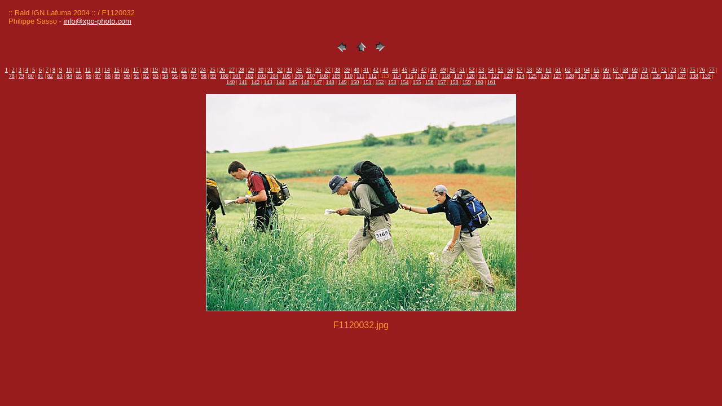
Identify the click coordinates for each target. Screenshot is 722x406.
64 (586, 70)
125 (533, 76)
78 (12, 76)
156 (429, 82)
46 (414, 70)
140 (230, 82)
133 (632, 76)
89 (117, 76)
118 (446, 76)
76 (702, 70)
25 (212, 70)
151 (367, 82)
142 (255, 82)
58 (529, 70)
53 (481, 70)
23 (193, 70)
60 (548, 70)
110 (348, 76)
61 (558, 70)
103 (261, 76)
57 (519, 70)
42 (375, 70)
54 (491, 70)
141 (243, 82)
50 (452, 70)
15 (117, 70)
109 (336, 76)
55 (500, 70)
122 (495, 76)
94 (165, 76)
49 (443, 70)
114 (397, 76)
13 (97, 70)
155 (417, 82)
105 (286, 76)
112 (372, 76)
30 (260, 70)
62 (567, 70)
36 (318, 70)
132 (619, 76)
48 (433, 70)
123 (507, 76)
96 (184, 76)
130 (595, 76)
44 (395, 70)
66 (606, 70)
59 (539, 70)
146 (305, 82)
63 (577, 70)
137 (681, 76)
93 (156, 76)
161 (491, 82)
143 (267, 82)
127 (557, 76)
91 (136, 76)
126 (545, 76)
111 (360, 76)
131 (607, 76)
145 (292, 82)
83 (60, 76)
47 (423, 70)
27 (232, 70)
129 (582, 76)
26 (222, 70)
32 (280, 70)
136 (669, 76)
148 (329, 82)
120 (470, 76)
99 (213, 76)
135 (657, 76)
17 (136, 70)
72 (664, 70)
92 (146, 76)
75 (692, 70)
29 (251, 70)
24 (203, 70)
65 (596, 70)
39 (347, 70)
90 (127, 76)
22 (184, 70)
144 (280, 82)
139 (706, 76)
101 (236, 76)
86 (88, 76)
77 (712, 70)
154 (404, 82)
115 (409, 76)
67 (616, 70)
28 (241, 70)
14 (107, 70)
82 (50, 76)
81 (40, 76)
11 (78, 70)
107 (311, 76)
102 (249, 76)
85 (79, 76)
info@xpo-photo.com (97, 21)
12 (88, 70)
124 (520, 76)
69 (635, 70)
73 (673, 70)
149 (342, 82)
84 (69, 76)
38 (337, 70)
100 (224, 76)
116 (421, 76)
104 (274, 76)
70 (645, 70)
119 (458, 76)
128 (570, 76)
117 (433, 76)
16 (126, 70)
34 (299, 70)
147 (317, 82)
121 (482, 76)
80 (31, 76)
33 (289, 70)
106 (298, 76)
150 (354, 82)
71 (654, 70)
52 (471, 70)
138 (694, 76)
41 (366, 70)
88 (108, 76)
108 (323, 76)
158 (454, 82)
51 (462, 70)
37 (328, 70)
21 (174, 70)
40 (356, 70)
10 (69, 70)
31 (270, 70)
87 (98, 76)
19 (155, 70)
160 (479, 82)
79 (21, 76)
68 (625, 70)
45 (404, 70)
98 (203, 76)
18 (145, 70)
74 (683, 70)
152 (380, 82)
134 (644, 76)
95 (175, 76)
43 (385, 70)
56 (510, 70)
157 (442, 82)
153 (392, 82)
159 (467, 82)
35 (308, 70)
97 (194, 76)
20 (165, 70)
